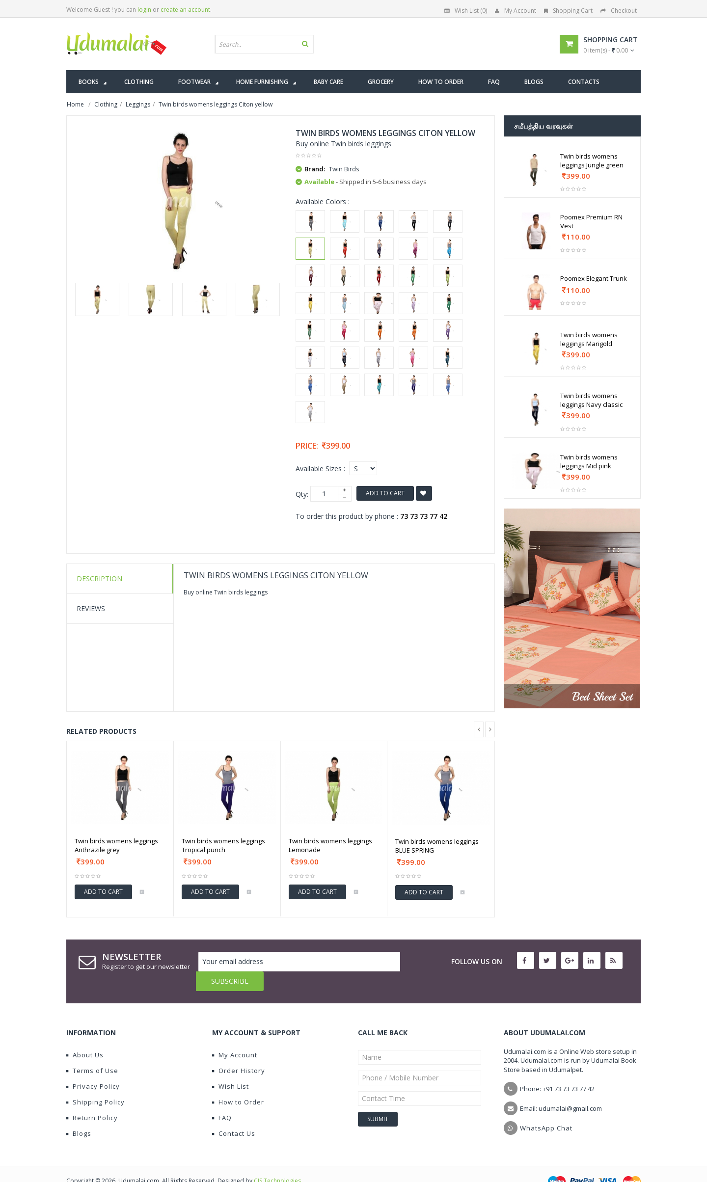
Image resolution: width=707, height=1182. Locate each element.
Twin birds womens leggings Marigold (589, 339)
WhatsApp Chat (546, 1108)
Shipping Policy (95, 1082)
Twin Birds (344, 168)
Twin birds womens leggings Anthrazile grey (116, 845)
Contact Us (233, 1113)
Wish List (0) (465, 10)
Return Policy (92, 1098)
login (144, 9)
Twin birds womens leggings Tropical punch (223, 845)
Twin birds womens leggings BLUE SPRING (437, 846)
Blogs (78, 1113)
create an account (185, 9)
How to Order (238, 1082)
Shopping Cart (568, 10)
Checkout (618, 10)
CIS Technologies (277, 1161)
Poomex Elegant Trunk (593, 278)
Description (99, 578)
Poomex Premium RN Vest (591, 221)
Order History (238, 1051)
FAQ (222, 1098)
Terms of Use (92, 1051)
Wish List (230, 1066)
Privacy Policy (93, 1066)
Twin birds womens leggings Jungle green (592, 160)
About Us (85, 1035)
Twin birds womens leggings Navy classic (591, 400)
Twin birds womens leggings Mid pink (589, 461)
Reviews (91, 608)
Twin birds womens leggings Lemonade (330, 845)
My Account (515, 10)
